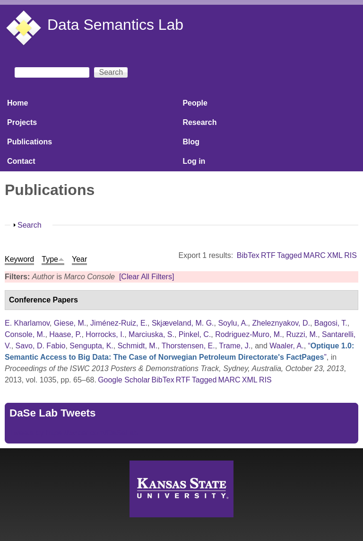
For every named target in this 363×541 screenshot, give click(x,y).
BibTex (248, 255)
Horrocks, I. (105, 334)
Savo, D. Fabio (41, 346)
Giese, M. (70, 323)
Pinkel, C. (195, 334)
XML (335, 255)
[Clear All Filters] (146, 277)
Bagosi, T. (330, 323)
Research (199, 122)
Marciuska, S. (151, 334)
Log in (193, 161)
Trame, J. (235, 346)
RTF (268, 255)
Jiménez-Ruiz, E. (118, 323)
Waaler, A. (286, 346)
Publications (29, 142)
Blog (190, 142)
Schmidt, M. (137, 346)
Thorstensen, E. (188, 346)
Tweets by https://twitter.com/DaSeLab (73, 433)
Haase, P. (65, 334)
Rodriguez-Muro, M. (248, 334)
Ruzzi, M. (302, 334)
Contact (21, 161)
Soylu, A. (233, 323)
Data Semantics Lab (115, 24)
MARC (314, 255)
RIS (350, 255)
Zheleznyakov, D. (281, 323)
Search (29, 225)
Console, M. (25, 334)
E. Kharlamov (27, 323)
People (194, 103)
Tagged (289, 255)
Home (17, 103)
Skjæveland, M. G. (183, 323)
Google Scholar (124, 380)
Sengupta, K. (91, 346)
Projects (22, 122)
